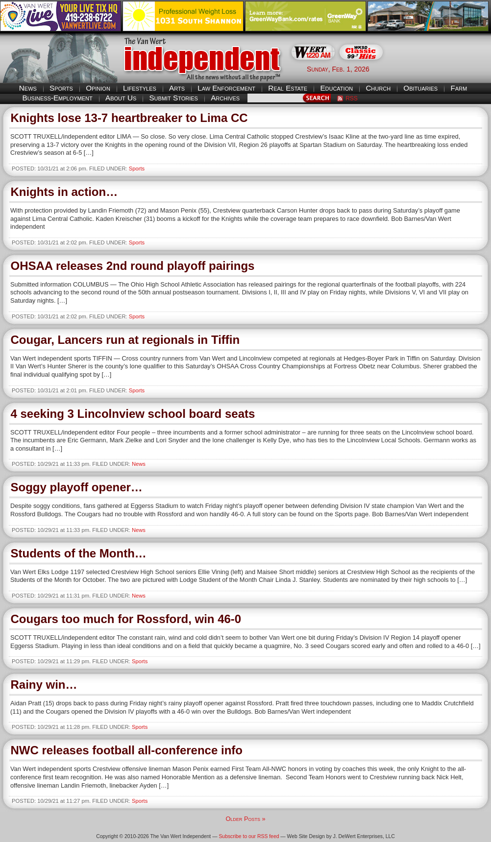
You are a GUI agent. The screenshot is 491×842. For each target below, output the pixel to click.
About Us (120, 98)
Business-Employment (58, 98)
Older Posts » (245, 818)
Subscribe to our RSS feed (249, 836)
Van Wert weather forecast (442, 68)
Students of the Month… (79, 553)
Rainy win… (44, 684)
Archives (225, 98)
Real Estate (287, 88)
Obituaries (420, 88)
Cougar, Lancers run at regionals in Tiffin (125, 339)
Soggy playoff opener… (77, 487)
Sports (61, 88)
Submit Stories (173, 98)
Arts (177, 88)
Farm (458, 88)
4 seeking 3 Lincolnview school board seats (133, 413)
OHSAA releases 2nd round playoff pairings (133, 265)
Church (378, 88)
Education (336, 88)
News (28, 88)
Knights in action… (64, 191)
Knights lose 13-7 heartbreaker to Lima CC (129, 117)
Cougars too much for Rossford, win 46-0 (126, 618)
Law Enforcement (226, 88)
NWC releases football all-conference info (127, 750)
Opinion (98, 88)
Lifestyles (139, 88)
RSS (351, 98)
